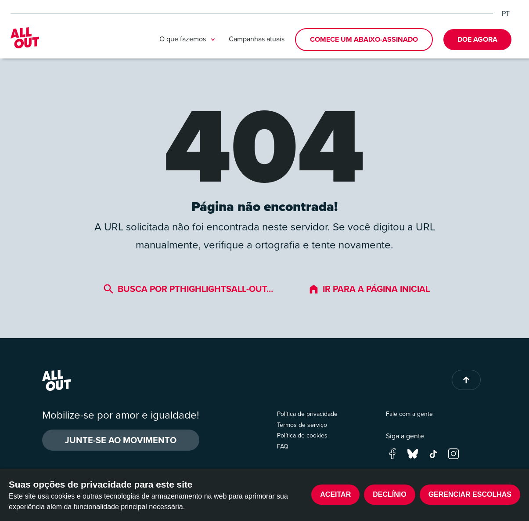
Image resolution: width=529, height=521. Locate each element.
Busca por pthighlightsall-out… (188, 288)
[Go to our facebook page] (392, 453)
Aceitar (335, 494)
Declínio (389, 494)
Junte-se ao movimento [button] (120, 440)
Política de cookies (302, 435)
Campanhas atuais (256, 39)
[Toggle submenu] (213, 39)
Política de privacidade (307, 414)
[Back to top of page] (466, 380)
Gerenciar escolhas (469, 494)
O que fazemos (188, 39)
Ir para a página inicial (369, 288)
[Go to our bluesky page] (412, 453)
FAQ (282, 446)
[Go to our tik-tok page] (433, 453)
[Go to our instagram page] (453, 453)
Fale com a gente (409, 414)
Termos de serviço (302, 425)
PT (506, 13)
